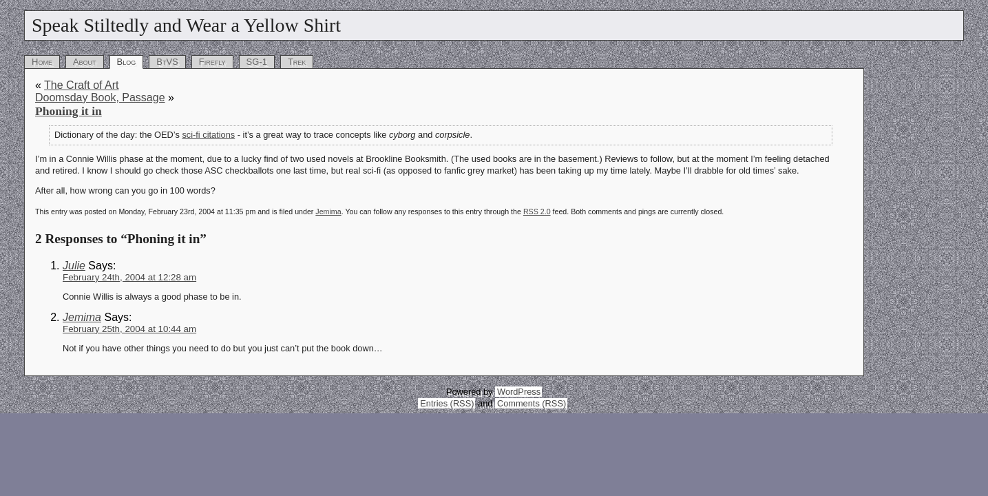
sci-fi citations (208, 135)
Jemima (328, 211)
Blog (126, 61)
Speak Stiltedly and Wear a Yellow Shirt (186, 25)
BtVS (167, 61)
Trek (297, 61)
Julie (74, 265)
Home (42, 61)
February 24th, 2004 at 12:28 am (129, 277)
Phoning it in (68, 111)
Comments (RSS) (531, 403)
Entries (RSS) (447, 403)
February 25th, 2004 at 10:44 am (129, 329)
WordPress (518, 391)
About (84, 61)
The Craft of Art (81, 85)
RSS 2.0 (537, 211)
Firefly (212, 61)
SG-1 (256, 61)
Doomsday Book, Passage (100, 97)
